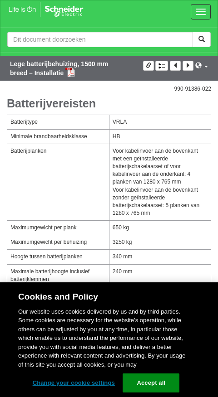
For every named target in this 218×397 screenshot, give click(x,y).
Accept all (151, 382)
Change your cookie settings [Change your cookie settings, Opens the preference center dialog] (74, 382)
